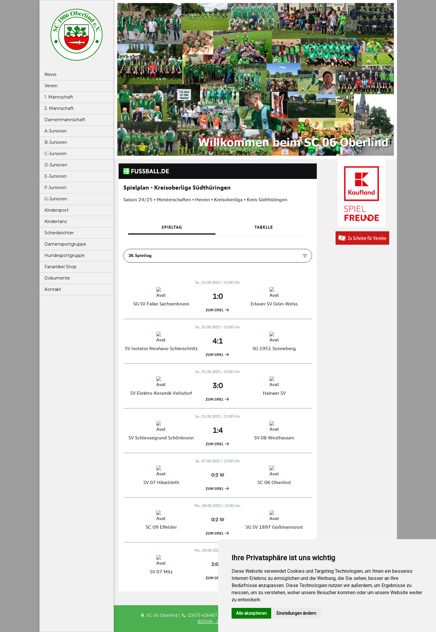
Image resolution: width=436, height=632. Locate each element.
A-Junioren (55, 131)
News (50, 74)
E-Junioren (55, 176)
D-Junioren (55, 165)
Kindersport (56, 210)
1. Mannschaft (58, 97)
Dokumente (57, 278)
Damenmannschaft (64, 119)
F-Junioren (55, 187)
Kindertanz (55, 221)
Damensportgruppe (65, 244)
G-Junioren (55, 199)
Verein (51, 85)
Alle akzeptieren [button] (251, 613)
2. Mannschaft (59, 108)
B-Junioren (55, 142)
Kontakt (52, 289)
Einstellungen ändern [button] (296, 613)
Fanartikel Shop (60, 266)
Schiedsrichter (59, 232)
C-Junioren (55, 153)
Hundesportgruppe (64, 255)
